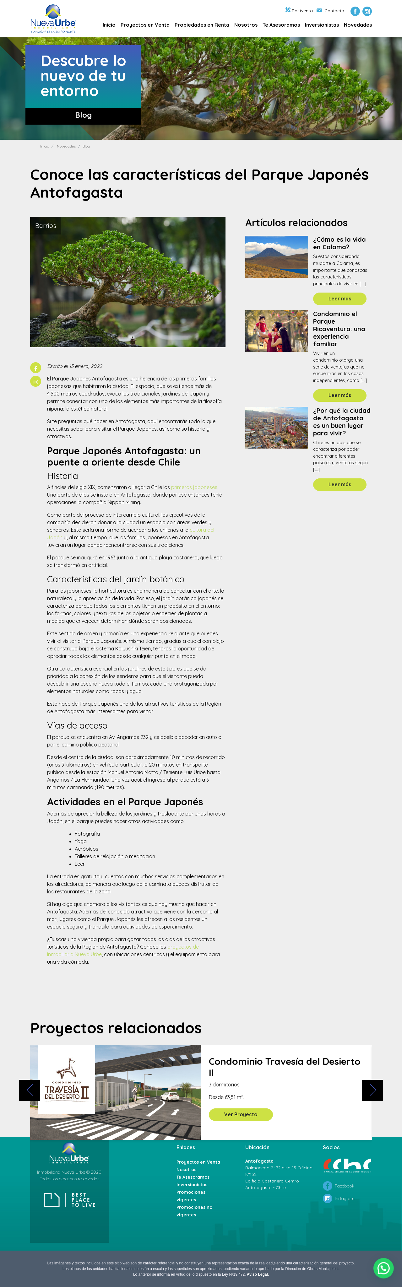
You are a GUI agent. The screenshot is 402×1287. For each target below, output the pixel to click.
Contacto (330, 10)
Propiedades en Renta (202, 25)
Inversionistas (322, 25)
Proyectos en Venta (145, 25)
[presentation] (29, 1090)
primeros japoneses (194, 487)
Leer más (340, 298)
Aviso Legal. (258, 1274)
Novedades (358, 25)
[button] (384, 1271)
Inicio (109, 25)
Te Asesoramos (281, 25)
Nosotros (246, 25)
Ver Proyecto (241, 1114)
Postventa (299, 10)
